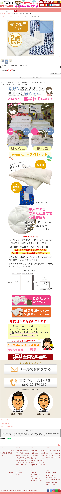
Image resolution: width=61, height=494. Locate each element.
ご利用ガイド (5, 453)
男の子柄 (14, 15)
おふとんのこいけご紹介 (25, 8)
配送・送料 (18, 447)
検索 (15, 11)
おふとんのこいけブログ (6, 474)
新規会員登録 (19, 472)
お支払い (2, 447)
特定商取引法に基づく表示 (21, 490)
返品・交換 (33, 447)
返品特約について (4, 423)
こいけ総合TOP (2, 13)
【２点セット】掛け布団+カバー (18, 16)
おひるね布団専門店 (9, 13)
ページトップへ (59, 445)
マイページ (41, 8)
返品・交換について (36, 478)
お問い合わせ (10, 490)
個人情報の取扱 (33, 490)
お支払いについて (35, 476)
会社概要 (48, 470)
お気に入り (34, 8)
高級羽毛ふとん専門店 (5, 8)
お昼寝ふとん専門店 (15, 8)
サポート (33, 470)
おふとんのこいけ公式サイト (7, 472)
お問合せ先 (48, 447)
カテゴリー (3, 470)
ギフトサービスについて (37, 480)
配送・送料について (36, 474)
